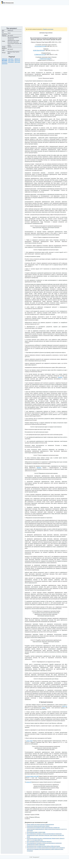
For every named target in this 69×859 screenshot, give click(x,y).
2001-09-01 (11, 59)
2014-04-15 (4, 62)
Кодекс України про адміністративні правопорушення (40, 824)
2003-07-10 (17, 59)
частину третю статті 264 (32, 776)
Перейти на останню (48, 29)
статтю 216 (28, 782)
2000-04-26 (4, 59)
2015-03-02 (11, 62)
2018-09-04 (4, 63)
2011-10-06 (11, 60)
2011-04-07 (4, 60)
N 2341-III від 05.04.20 (38, 50)
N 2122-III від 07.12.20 (40, 46)
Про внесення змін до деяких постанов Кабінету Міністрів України (43, 846)
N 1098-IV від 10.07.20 (39, 54)
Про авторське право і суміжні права (36, 832)
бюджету (60, 377)
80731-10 (64, 706)
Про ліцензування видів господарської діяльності (39, 841)
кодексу (44, 707)
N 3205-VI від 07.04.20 (45, 58)
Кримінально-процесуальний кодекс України (38, 826)
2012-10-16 (17, 60)
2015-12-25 (17, 62)
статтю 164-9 (29, 740)
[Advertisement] (34, 16)
